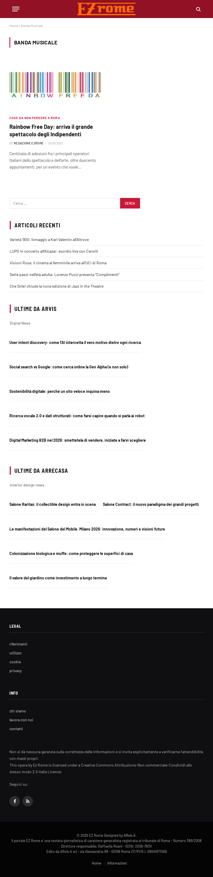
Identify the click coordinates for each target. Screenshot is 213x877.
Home (13, 25)
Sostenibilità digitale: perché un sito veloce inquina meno (59, 391)
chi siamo (17, 710)
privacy (15, 670)
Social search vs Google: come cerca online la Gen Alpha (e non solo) (68, 367)
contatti (16, 728)
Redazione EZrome (29, 143)
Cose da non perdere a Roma (34, 118)
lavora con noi (21, 719)
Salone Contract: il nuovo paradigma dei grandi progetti (151, 504)
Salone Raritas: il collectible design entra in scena (52, 504)
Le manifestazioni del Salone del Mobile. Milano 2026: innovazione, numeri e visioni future (87, 529)
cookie (15, 661)
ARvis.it (130, 835)
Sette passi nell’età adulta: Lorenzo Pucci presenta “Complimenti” (65, 274)
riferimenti (18, 644)
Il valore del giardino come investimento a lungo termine (58, 578)
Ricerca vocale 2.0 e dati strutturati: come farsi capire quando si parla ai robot (76, 415)
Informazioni (117, 863)
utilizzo (15, 652)
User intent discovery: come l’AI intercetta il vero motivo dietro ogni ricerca (75, 342)
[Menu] (15, 9)
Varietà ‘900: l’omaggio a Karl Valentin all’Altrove (49, 239)
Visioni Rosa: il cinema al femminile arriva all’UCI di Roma (58, 262)
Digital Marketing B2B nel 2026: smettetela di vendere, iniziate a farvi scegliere (77, 440)
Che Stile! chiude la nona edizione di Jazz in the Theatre (56, 286)
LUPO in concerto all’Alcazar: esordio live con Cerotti (54, 251)
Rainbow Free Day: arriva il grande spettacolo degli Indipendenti (51, 130)
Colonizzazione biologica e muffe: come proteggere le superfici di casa (71, 553)
